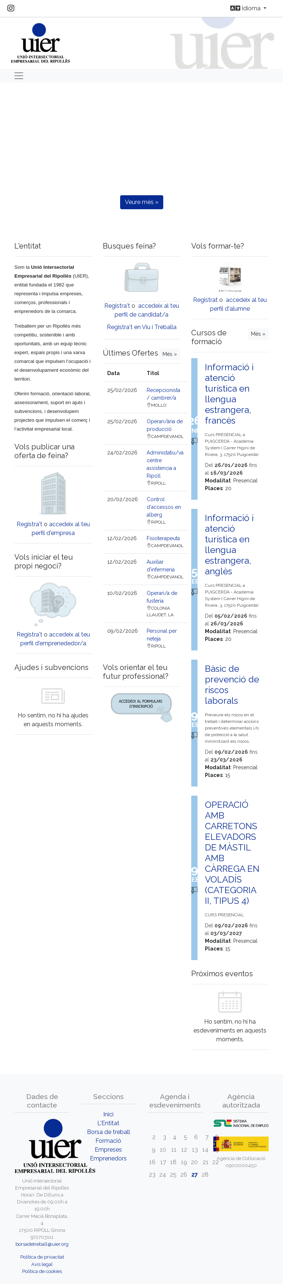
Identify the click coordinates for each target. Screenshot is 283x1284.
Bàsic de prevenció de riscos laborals (232, 684)
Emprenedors (108, 1158)
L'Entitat (108, 1123)
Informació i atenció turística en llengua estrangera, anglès (229, 545)
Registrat (205, 299)
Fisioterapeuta (163, 538)
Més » (170, 354)
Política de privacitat (42, 1257)
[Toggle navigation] (19, 76)
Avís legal (42, 1264)
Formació (108, 1140)
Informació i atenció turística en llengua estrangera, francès (229, 394)
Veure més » (141, 202)
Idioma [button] (246, 8)
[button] (21, 165)
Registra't (29, 524)
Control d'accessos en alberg (164, 507)
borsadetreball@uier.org (42, 1244)
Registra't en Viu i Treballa (142, 327)
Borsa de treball (108, 1131)
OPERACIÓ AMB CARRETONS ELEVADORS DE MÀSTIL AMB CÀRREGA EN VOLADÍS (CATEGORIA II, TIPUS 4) (232, 852)
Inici (108, 1114)
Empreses (108, 1149)
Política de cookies (42, 1271)
